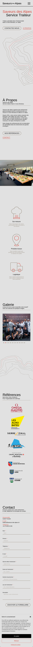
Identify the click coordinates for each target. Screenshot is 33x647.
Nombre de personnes (8, 577)
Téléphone (5, 546)
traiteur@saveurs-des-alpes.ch (11, 522)
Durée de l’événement (8, 569)
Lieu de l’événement (7, 584)
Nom (4, 530)
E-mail (4, 554)
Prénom (5, 538)
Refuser (16, 641)
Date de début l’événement (9, 561)
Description (5, 592)
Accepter (16, 636)
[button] (30, 617)
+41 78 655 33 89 (7, 526)
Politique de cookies (15, 644)
